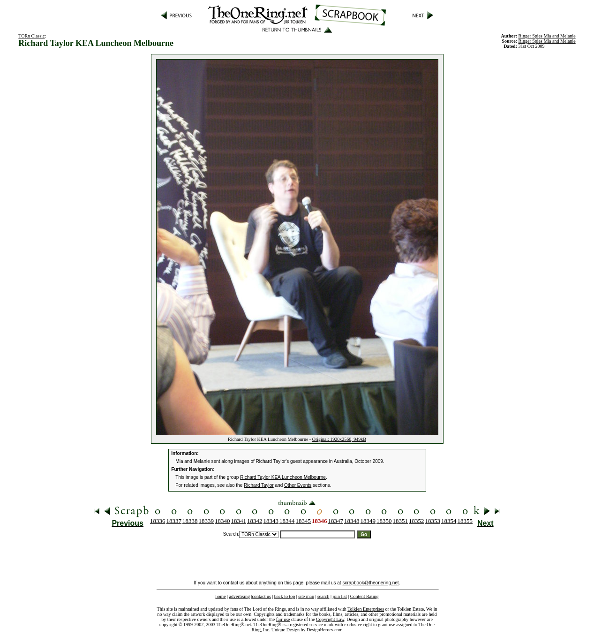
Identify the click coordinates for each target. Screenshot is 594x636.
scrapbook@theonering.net (370, 582)
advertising (239, 596)
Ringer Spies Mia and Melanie (547, 41)
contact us (261, 596)
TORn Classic (31, 35)
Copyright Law (330, 619)
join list (339, 596)
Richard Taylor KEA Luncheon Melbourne (283, 477)
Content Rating (364, 596)
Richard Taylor (259, 485)
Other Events (297, 485)
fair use (283, 619)
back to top (284, 596)
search (323, 596)
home (220, 596)
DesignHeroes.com (324, 629)
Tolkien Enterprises (365, 609)
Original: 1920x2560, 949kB (339, 439)
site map (306, 596)
